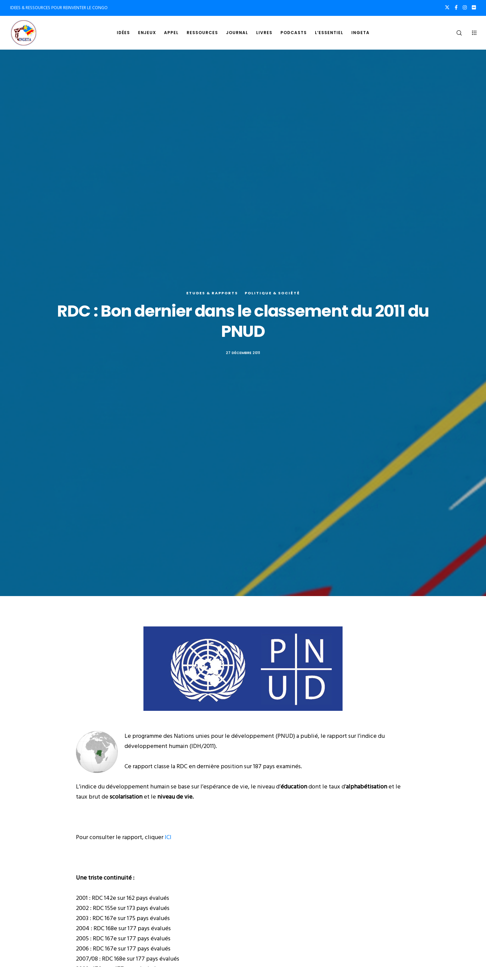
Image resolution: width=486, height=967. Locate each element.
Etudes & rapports (212, 293)
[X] (447, 7)
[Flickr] (474, 7)
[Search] (454, 33)
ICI (168, 837)
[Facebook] (456, 7)
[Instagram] (465, 7)
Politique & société (272, 293)
